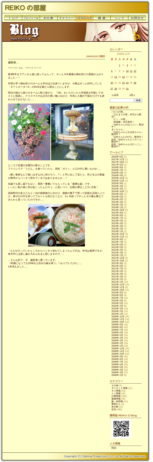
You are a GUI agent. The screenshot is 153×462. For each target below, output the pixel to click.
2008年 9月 (117, 356)
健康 (102, 18)
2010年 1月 (117, 313)
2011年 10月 (117, 260)
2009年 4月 (117, 337)
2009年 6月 (117, 332)
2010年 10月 (117, 290)
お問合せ (137, 18)
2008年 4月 (117, 369)
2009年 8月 (117, 327)
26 (135, 82)
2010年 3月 (117, 308)
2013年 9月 (117, 212)
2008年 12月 (117, 348)
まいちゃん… (118, 129)
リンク (119, 18)
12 (135, 71)
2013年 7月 (117, 218)
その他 (114, 385)
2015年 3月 (117, 188)
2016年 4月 (117, 175)
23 (123, 82)
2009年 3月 (117, 340)
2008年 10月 (117, 353)
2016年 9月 (117, 167)
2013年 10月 (117, 210)
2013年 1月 (117, 231)
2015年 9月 (117, 183)
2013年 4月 (117, 223)
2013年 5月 (117, 220)
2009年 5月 (117, 335)
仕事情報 (116, 396)
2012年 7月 (117, 242)
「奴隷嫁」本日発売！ (122, 122)
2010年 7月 (117, 298)
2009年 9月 (117, 324)
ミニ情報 (116, 393)
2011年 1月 (117, 282)
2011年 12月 (117, 258)
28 (115, 88)
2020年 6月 (117, 156)
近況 (21, 68)
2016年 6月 (117, 172)
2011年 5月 (117, 271)
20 (112, 82)
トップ (13, 18)
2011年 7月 (117, 268)
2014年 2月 (117, 204)
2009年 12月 (117, 316)
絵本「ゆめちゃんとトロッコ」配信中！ (127, 140)
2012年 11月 (117, 236)
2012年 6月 (117, 244)
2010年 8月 (117, 295)
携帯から (116, 404)
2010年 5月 (117, 303)
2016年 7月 (117, 170)
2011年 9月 (117, 263)
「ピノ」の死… (119, 119)
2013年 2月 (117, 228)
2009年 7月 (117, 329)
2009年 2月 (117, 343)
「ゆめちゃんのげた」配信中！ (127, 136)
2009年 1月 (117, 345)
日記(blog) (84, 18)
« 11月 (115, 94)
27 (112, 88)
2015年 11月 (117, 180)
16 (123, 77)
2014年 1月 (117, 207)
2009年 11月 (117, 319)
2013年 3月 (117, 226)
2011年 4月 (117, 274)
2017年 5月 (117, 164)
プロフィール (31, 18)
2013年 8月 (117, 215)
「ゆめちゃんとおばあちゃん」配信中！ (127, 133)
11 (131, 71)
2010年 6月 (117, 300)
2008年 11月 (117, 351)
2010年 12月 (117, 284)
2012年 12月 (117, 234)
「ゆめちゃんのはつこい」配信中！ (127, 125)
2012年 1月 (117, 255)
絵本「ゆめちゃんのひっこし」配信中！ (127, 145)
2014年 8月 (117, 194)
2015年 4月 (117, 186)
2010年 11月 (117, 287)
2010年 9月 (117, 292)
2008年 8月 (117, 359)
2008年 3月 (117, 372)
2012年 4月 (117, 250)
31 (127, 88)
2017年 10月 (117, 162)
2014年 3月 (117, 202)
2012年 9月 (117, 239)
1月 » (132, 94)
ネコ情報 (116, 390)
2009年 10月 (117, 321)
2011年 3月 (117, 276)
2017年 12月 (117, 159)
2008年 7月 (117, 361)
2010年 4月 (117, 306)
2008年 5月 (117, 367)
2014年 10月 (117, 191)
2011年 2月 (117, 279)
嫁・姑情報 (117, 401)
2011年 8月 (117, 266)
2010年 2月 (117, 311)
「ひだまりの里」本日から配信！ (126, 115)
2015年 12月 (117, 178)
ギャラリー (66, 18)
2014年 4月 (117, 199)
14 (115, 77)
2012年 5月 (117, 247)
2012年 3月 (117, 252)
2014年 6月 (117, 196)
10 (127, 71)
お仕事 (48, 18)
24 (127, 82)
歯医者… (13, 62)
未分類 (114, 406)
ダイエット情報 (119, 388)
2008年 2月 (117, 375)
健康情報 (116, 398)
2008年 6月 (117, 364)
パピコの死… (118, 111)
